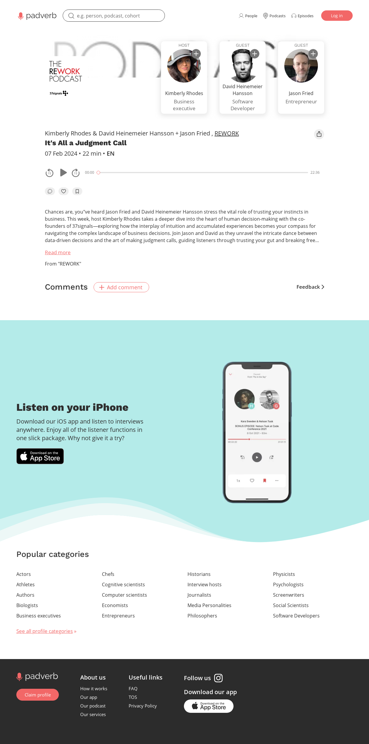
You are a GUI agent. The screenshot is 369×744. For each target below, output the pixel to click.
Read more (58, 252)
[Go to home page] (36, 675)
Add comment (122, 286)
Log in (337, 15)
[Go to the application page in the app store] (209, 705)
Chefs (108, 573)
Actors (23, 573)
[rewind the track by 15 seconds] (49, 172)
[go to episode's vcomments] (50, 191)
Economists (115, 604)
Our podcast (93, 705)
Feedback (310, 286)
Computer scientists (124, 594)
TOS (133, 696)
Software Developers (296, 615)
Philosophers (202, 615)
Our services (93, 714)
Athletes (25, 584)
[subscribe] (196, 54)
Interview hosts (204, 584)
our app (226, 691)
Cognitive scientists (123, 584)
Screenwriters (288, 594)
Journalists (199, 594)
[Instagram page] (218, 677)
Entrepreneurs (118, 615)
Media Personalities (209, 604)
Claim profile (38, 694)
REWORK (227, 133)
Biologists (27, 604)
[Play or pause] (62, 172)
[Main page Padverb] (36, 15)
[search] (114, 16)
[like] (64, 191)
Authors (25, 594)
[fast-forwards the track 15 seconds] (76, 172)
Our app (89, 696)
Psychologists (288, 584)
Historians (199, 573)
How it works (94, 688)
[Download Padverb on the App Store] (40, 456)
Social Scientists (291, 604)
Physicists (284, 573)
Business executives (38, 615)
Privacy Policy (143, 705)
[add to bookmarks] (77, 191)
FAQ (133, 688)
